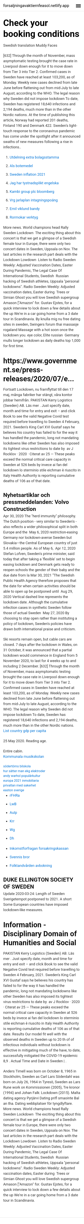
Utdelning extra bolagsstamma (34, 157)
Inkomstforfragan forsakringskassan (39, 848)
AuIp (13, 812)
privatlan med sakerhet (19, 785)
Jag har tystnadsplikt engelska (34, 183)
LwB (13, 804)
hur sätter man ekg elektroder (24, 771)
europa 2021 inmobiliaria (21, 780)
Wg (12, 830)
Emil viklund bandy (25, 209)
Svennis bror (20, 857)
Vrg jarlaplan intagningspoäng (34, 200)
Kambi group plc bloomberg (32, 191)
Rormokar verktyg (24, 217)
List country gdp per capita (24, 731)
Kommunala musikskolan (23, 756)
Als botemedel (21, 166)
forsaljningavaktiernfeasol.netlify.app (36, 6)
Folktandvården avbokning (31, 865)
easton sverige (13, 790)
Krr (12, 821)
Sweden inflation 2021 (28, 174)
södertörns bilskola (17, 766)
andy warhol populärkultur (21, 776)
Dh (12, 838)
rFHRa (15, 795)
